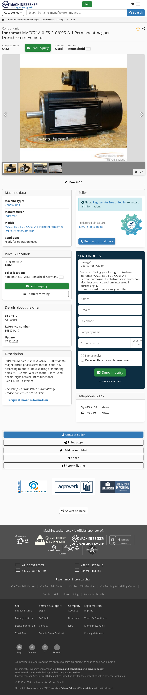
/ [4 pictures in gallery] (139, 172)
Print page (73, 442)
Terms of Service (87, 688)
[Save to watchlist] (138, 29)
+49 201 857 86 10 (92, 565)
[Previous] (6, 115)
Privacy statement (110, 381)
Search (136, 12)
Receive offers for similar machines (107, 360)
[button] (143, 4)
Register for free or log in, (110, 202)
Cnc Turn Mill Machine (82, 586)
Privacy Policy (68, 688)
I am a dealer (93, 355)
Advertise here (73, 511)
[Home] (23, 19)
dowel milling (71, 594)
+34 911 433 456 (91, 571)
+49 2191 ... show (95, 407)
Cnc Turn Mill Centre (23, 586)
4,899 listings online (90, 227)
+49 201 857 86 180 (34, 571)
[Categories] (13, 12)
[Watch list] (132, 4)
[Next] (141, 115)
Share (73, 458)
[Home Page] (3, 19)
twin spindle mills (94, 594)
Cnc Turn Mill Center (52, 586)
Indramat (11, 216)
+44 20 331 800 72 (33, 565)
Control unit (12, 205)
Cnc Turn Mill (50, 594)
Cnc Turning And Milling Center (118, 586)
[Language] (138, 4)
